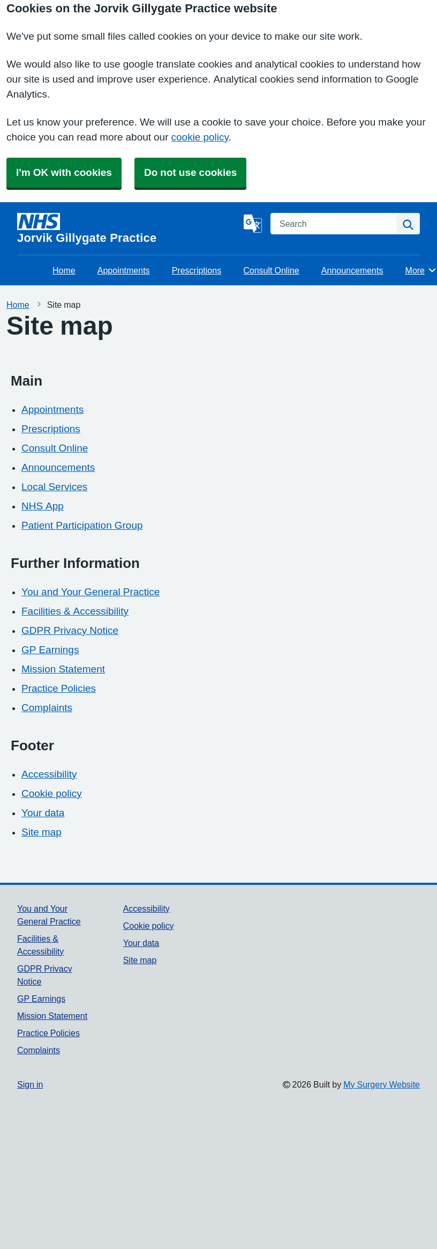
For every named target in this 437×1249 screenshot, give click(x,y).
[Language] (253, 223)
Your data (42, 813)
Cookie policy (51, 793)
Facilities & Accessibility (75, 611)
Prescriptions (196, 270)
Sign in (30, 1084)
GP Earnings (50, 650)
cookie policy (200, 137)
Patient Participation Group (82, 525)
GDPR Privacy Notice (69, 630)
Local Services (54, 487)
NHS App (42, 506)
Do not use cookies (190, 172)
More (421, 270)
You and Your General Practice (90, 592)
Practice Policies (58, 688)
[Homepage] (128, 228)
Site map (41, 832)
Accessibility (49, 774)
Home (64, 270)
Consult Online (271, 270)
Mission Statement (63, 669)
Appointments (123, 270)
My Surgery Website (381, 1084)
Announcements (352, 270)
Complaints (46, 708)
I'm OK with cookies (64, 172)
